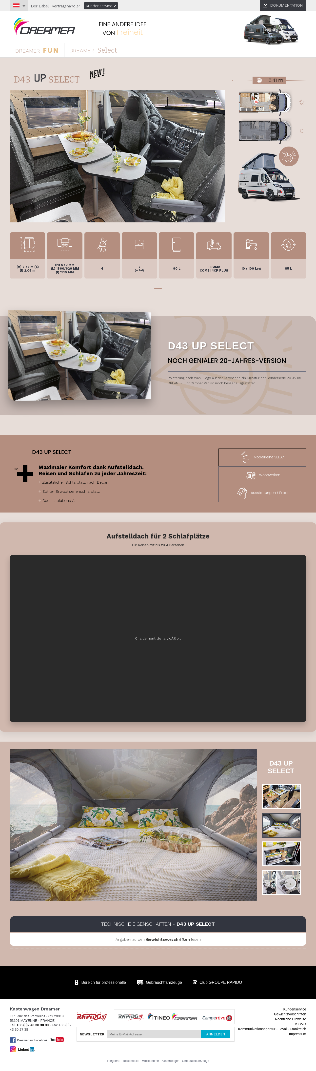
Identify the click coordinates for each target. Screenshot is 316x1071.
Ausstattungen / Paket (262, 493)
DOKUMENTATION (286, 5)
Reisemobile (131, 1061)
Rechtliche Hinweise (290, 1019)
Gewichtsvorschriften (290, 1014)
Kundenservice (101, 5)
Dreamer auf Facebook (28, 1040)
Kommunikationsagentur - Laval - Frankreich (272, 1029)
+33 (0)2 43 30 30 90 (33, 1025)
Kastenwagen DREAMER (44, 26)
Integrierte (113, 1061)
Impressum (297, 1034)
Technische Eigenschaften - (158, 924)
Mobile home (150, 1061)
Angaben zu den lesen (158, 939)
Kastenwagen (170, 1061)
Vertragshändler (66, 6)
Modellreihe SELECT (262, 457)
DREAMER (36, 50)
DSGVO (300, 1024)
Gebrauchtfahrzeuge (195, 1061)
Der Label (40, 6)
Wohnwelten (262, 475)
